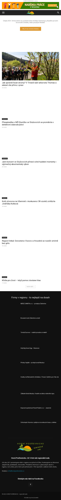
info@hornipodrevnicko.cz (16, 471)
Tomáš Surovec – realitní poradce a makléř (34, 332)
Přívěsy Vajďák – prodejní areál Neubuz (32, 362)
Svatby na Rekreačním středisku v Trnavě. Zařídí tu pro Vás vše (40, 377)
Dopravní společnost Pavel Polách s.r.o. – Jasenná (36, 408)
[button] (3, 12)
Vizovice (5, 237)
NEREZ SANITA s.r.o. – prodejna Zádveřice (33, 303)
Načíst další (30, 286)
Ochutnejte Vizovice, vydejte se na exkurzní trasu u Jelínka (38, 422)
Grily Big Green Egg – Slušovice (30, 348)
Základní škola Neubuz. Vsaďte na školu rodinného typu (37, 393)
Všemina (5, 198)
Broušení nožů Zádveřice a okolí (30, 318)
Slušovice (5, 119)
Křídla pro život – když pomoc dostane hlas (21, 280)
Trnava (4, 79)
